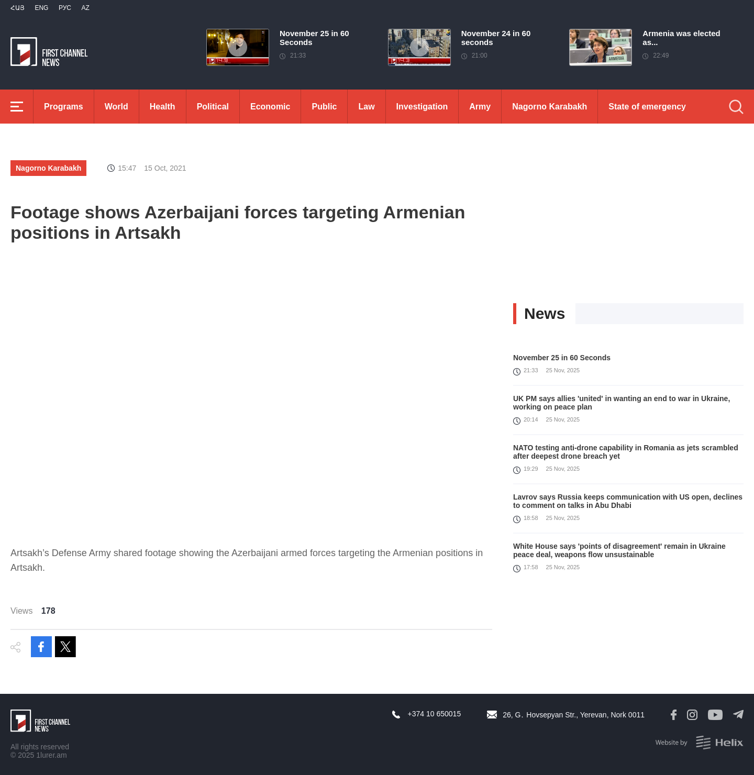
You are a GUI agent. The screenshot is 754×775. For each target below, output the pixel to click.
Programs (63, 106)
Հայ (17, 8)
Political (213, 106)
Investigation (422, 106)
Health (162, 106)
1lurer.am (51, 755)
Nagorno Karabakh (549, 106)
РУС (65, 8)
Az (85, 8)
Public (324, 106)
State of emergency (647, 106)
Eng (41, 8)
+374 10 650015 (434, 714)
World (116, 106)
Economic (270, 106)
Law (366, 106)
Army (480, 106)
